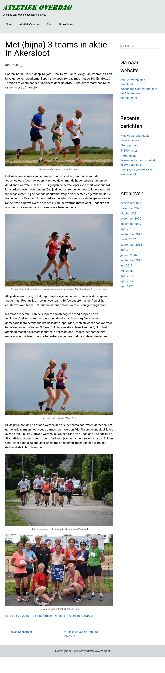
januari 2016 (128, 255)
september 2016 (131, 244)
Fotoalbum (66, 24)
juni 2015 (126, 265)
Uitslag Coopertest (20, 632)
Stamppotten (129, 145)
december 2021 (130, 203)
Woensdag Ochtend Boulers (138, 89)
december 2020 (130, 218)
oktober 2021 (129, 213)
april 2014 (126, 281)
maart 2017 (128, 239)
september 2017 (131, 234)
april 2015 (126, 276)
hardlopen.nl (128, 98)
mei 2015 (126, 270)
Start (9, 24)
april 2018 (126, 229)
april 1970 (126, 286)
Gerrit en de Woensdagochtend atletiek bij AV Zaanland (138, 160)
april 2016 (126, 250)
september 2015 (131, 260)
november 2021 (130, 208)
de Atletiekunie (130, 93)
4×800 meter (128, 150)
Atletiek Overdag (29, 24)
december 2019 (130, 224)
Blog (49, 24)
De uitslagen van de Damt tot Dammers (81, 634)
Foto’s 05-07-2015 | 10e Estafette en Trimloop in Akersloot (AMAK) (49, 615)
